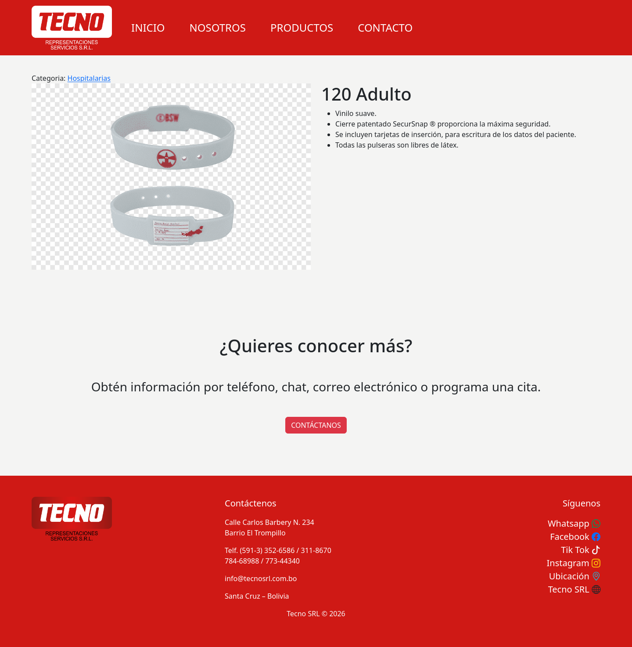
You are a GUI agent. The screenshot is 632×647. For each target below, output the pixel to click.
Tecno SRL (574, 589)
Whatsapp (574, 523)
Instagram (573, 563)
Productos (301, 27)
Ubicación (574, 576)
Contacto (385, 27)
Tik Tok (580, 550)
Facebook (575, 536)
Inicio (148, 27)
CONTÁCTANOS (316, 425)
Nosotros (218, 27)
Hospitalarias (89, 78)
